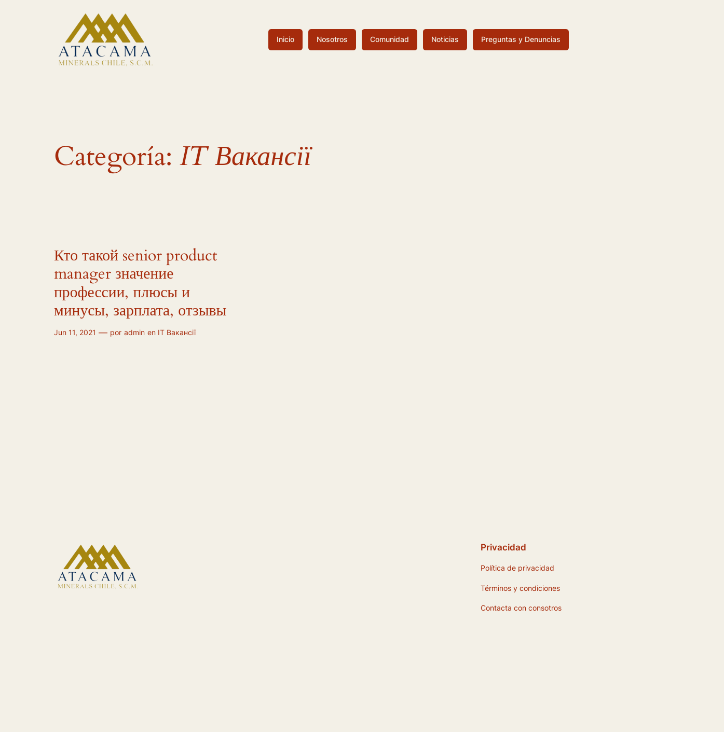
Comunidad (389, 39)
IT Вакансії (177, 332)
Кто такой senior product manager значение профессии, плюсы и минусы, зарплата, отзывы (140, 284)
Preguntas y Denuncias (521, 39)
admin (134, 332)
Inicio (285, 39)
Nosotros (332, 39)
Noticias (445, 39)
